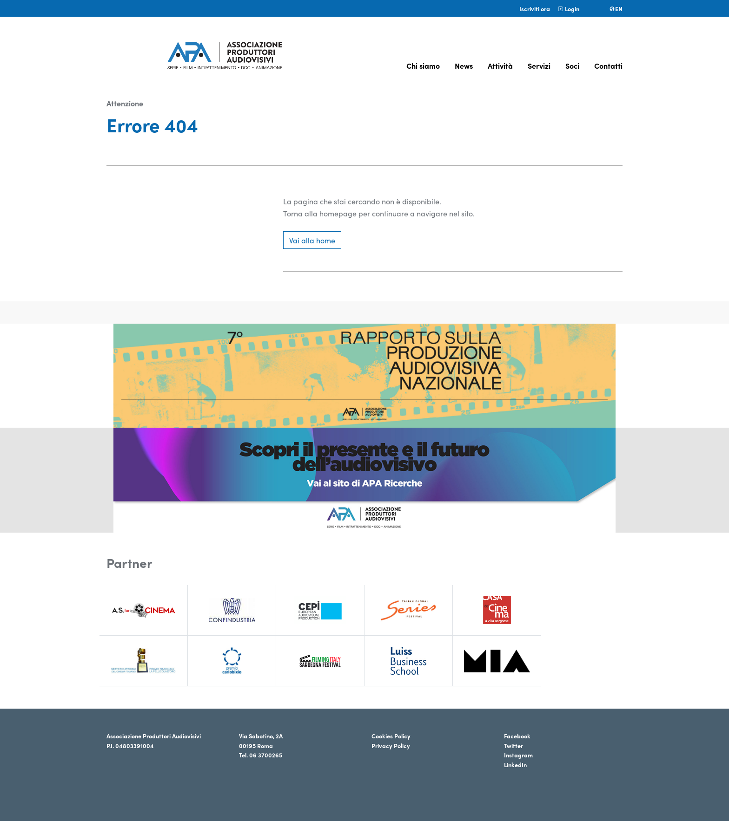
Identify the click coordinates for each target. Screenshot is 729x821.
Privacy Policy (390, 745)
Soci (572, 65)
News (464, 65)
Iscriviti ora (534, 8)
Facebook (517, 735)
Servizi (539, 65)
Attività (500, 65)
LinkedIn (515, 764)
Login (568, 8)
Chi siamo (423, 65)
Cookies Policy (391, 735)
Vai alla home (312, 240)
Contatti (608, 65)
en (616, 8)
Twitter (513, 745)
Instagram (518, 754)
